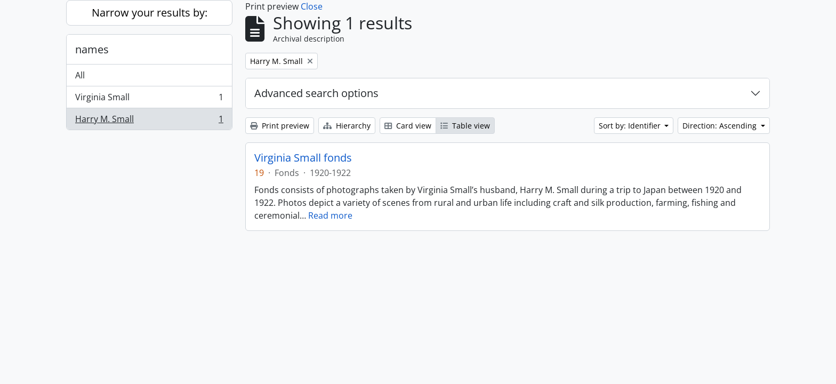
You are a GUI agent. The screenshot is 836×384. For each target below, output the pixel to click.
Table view (465, 126)
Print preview (279, 126)
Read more (330, 215)
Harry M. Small (149, 121)
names (92, 49)
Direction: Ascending (720, 126)
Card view (407, 126)
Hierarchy (347, 126)
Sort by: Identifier (631, 126)
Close (312, 6)
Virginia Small (149, 99)
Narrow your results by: (149, 12)
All (80, 75)
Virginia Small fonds (303, 157)
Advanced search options (316, 93)
